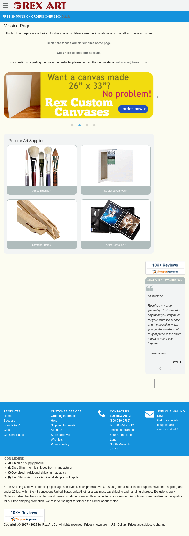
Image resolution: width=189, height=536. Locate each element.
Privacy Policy (60, 444)
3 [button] (86, 125)
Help (54, 420)
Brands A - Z (12, 425)
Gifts (7, 430)
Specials (9, 420)
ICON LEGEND (14, 458)
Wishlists (57, 439)
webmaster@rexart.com (131, 62)
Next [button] (157, 96)
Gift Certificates (14, 435)
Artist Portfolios (116, 244)
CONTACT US (119, 411)
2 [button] (79, 125)
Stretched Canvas (115, 190)
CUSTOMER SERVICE (66, 411)
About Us (57, 430)
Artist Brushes (41, 190)
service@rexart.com (123, 430)
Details (65, 16)
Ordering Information (64, 416)
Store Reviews (60, 435)
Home (8, 416)
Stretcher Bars (41, 244)
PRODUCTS (12, 411)
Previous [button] (160, 368)
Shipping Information (64, 425)
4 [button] (94, 125)
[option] (79, 95)
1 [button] (72, 125)
